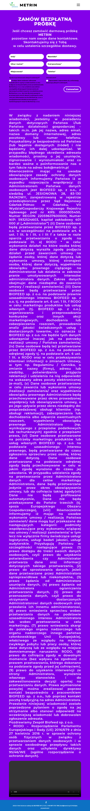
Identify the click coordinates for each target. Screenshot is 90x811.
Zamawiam (72, 89)
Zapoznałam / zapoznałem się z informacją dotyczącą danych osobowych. (62, 81)
